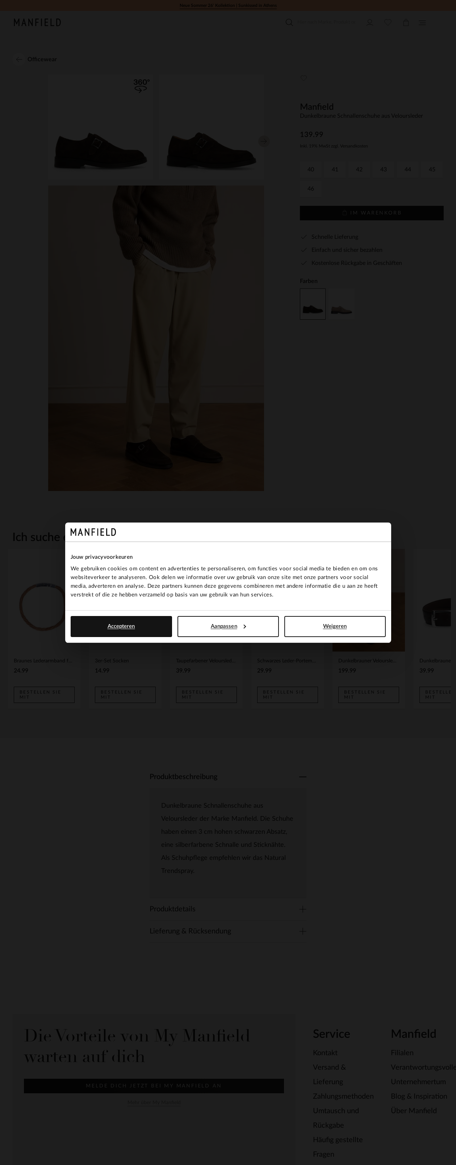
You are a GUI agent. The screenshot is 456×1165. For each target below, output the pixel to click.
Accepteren (121, 626)
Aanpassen (228, 626)
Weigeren (335, 626)
